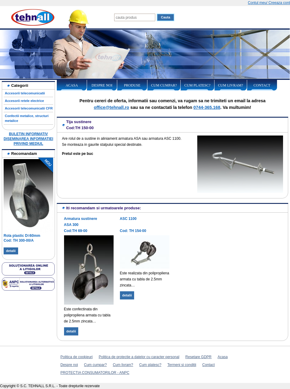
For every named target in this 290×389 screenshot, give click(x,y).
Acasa (72, 85)
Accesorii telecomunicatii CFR (29, 108)
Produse (132, 85)
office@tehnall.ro (111, 107)
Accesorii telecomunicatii (25, 93)
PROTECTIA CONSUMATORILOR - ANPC (94, 373)
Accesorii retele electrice (24, 101)
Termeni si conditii (181, 365)
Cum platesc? (197, 85)
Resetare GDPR (198, 357)
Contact (261, 85)
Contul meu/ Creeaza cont (269, 3)
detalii (11, 251)
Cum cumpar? (164, 85)
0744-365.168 (206, 107)
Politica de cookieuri (76, 357)
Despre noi (102, 85)
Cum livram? (230, 85)
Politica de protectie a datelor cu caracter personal (139, 357)
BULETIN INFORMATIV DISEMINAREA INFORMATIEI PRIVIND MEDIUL (28, 139)
